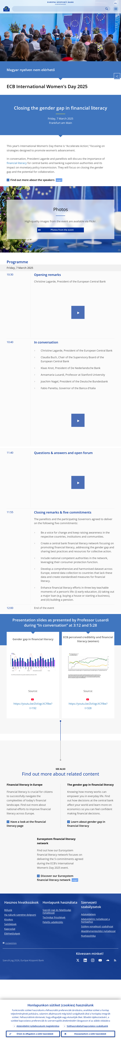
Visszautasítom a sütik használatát (90, 1033)
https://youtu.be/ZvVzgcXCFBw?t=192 (32, 704)
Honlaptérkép (11, 943)
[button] (116, 3)
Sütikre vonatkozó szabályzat (97, 926)
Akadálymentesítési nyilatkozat (98, 931)
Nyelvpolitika (88, 935)
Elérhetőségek (12, 933)
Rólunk (8, 910)
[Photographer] (118, 250)
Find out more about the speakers (32, 180)
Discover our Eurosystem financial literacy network (55, 878)
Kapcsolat (9, 928)
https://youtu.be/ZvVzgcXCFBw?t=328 (88, 704)
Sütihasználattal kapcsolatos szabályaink (87, 1025)
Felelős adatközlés (53, 922)
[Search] (59, 8)
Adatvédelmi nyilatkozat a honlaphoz (95, 920)
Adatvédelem (88, 914)
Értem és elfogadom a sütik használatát (35, 1033)
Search (106, 8)
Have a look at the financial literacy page (26, 824)
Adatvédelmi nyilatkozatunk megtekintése (38, 1025)
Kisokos (8, 919)
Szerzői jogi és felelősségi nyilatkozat (57, 911)
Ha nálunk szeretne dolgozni (20, 914)
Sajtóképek (10, 924)
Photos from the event (56, 229)
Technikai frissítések (54, 917)
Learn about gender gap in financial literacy (86, 824)
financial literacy (17, 163)
